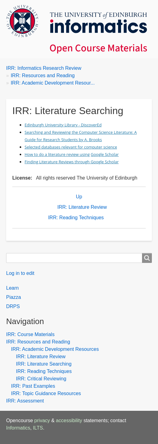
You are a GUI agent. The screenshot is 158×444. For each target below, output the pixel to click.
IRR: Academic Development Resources (55, 349)
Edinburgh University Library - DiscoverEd (63, 125)
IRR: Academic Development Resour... (53, 82)
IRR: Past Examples (33, 386)
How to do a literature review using (57, 154)
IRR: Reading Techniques (76, 217)
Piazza (13, 297)
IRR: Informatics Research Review (43, 68)
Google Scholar (105, 154)
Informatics (18, 427)
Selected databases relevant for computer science (71, 147)
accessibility (69, 420)
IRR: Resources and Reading (43, 75)
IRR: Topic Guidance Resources (46, 393)
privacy (42, 420)
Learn (12, 288)
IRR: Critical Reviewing (41, 378)
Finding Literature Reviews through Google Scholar (72, 162)
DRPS (13, 306)
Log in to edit (20, 273)
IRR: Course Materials (30, 334)
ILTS (38, 427)
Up (79, 196)
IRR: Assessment (25, 400)
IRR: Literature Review (82, 207)
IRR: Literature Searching (44, 364)
